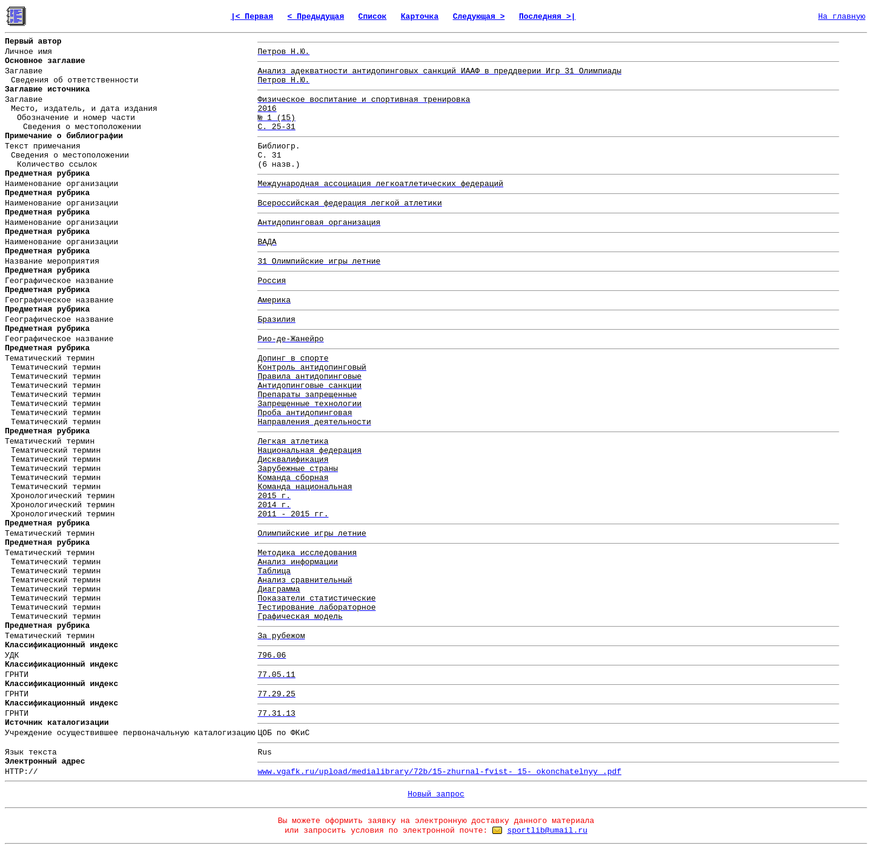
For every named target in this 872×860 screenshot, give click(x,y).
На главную (841, 16)
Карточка (419, 16)
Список (372, 16)
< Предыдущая (316, 16)
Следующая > (479, 16)
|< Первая (252, 16)
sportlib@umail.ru (547, 830)
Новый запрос (436, 794)
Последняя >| (547, 16)
